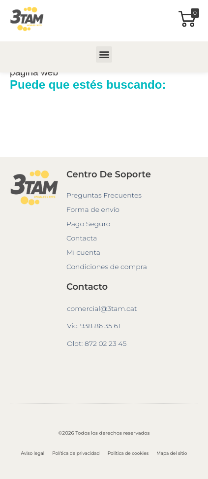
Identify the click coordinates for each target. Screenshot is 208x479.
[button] (104, 54)
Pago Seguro (88, 223)
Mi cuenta (83, 252)
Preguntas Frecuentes (104, 195)
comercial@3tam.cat (102, 308)
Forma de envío (92, 209)
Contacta (81, 238)
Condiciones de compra (106, 266)
